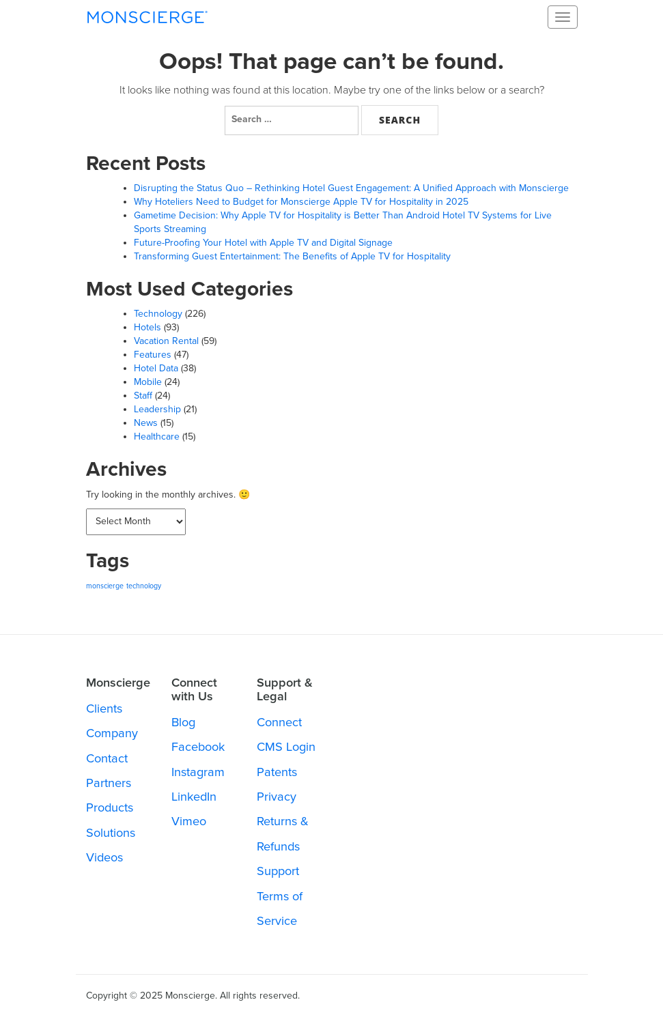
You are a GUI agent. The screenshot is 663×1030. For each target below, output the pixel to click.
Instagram (198, 771)
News (146, 423)
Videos (104, 857)
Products (109, 807)
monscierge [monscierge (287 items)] (105, 586)
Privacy (276, 796)
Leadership (157, 409)
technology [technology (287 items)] (143, 586)
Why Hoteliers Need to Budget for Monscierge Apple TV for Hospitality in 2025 (301, 202)
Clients (104, 708)
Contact (107, 758)
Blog (183, 722)
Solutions (110, 832)
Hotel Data (156, 368)
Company (112, 733)
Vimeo (188, 821)
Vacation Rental (166, 341)
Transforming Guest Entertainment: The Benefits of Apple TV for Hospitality (292, 256)
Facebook (198, 746)
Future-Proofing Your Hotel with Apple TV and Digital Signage (263, 242)
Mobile (148, 382)
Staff (143, 395)
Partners (108, 782)
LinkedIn (193, 796)
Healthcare (157, 436)
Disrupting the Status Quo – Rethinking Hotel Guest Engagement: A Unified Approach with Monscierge (351, 188)
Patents (277, 771)
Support (278, 870)
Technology (158, 313)
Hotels (147, 327)
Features (152, 354)
